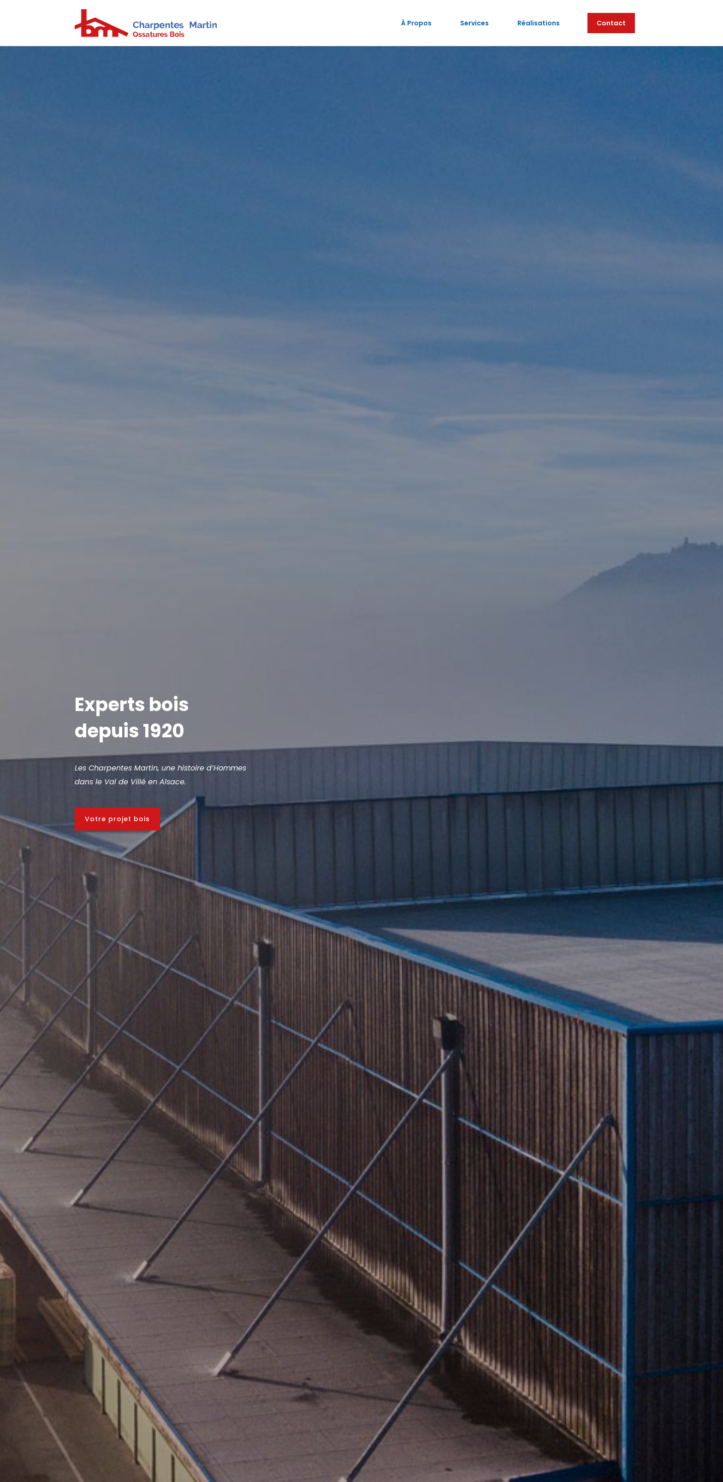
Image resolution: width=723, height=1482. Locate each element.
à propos (416, 23)
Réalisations (538, 23)
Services (474, 23)
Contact (611, 23)
